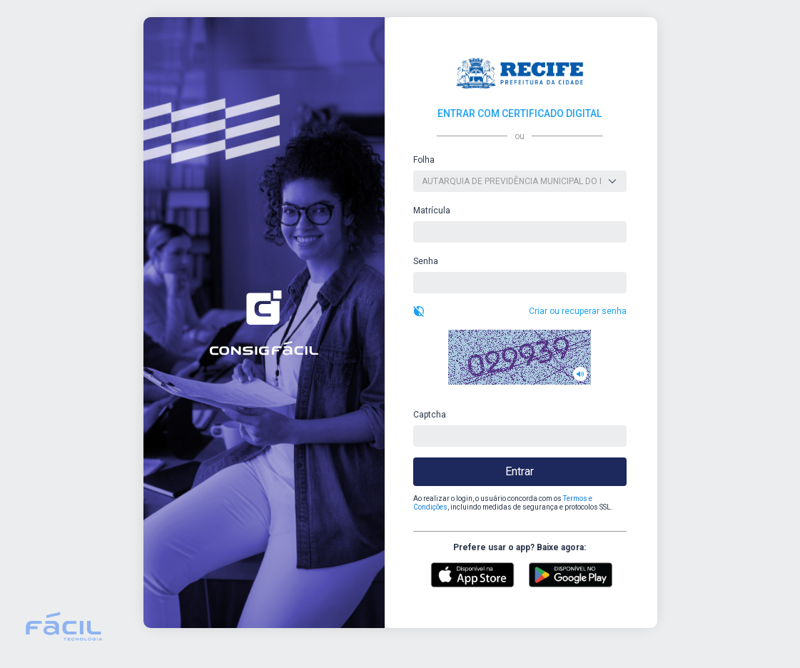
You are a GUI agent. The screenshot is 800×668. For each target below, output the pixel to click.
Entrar (519, 471)
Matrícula (431, 211)
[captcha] (520, 436)
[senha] (520, 282)
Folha (424, 160)
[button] (519, 357)
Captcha (429, 415)
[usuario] (520, 232)
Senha (425, 261)
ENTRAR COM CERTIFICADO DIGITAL (519, 113)
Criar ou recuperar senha (578, 311)
